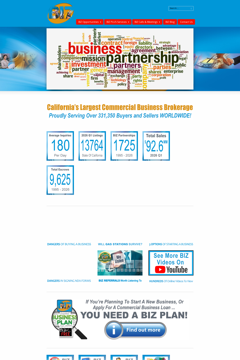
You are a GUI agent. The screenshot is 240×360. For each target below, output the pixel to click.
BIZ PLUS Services (117, 22)
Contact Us (186, 22)
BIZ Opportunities (88, 22)
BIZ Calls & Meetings (146, 22)
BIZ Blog (170, 22)
